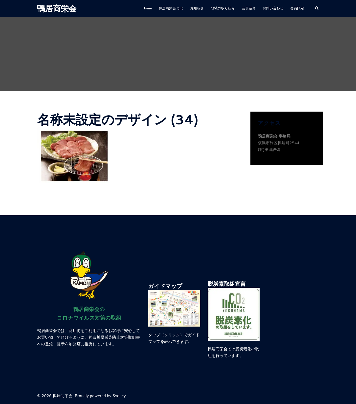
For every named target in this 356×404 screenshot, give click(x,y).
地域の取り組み (223, 8)
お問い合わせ (273, 8)
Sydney (119, 395)
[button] (317, 8)
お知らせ (197, 8)
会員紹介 (249, 8)
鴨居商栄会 (57, 8)
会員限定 (297, 8)
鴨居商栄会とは (171, 8)
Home (147, 8)
